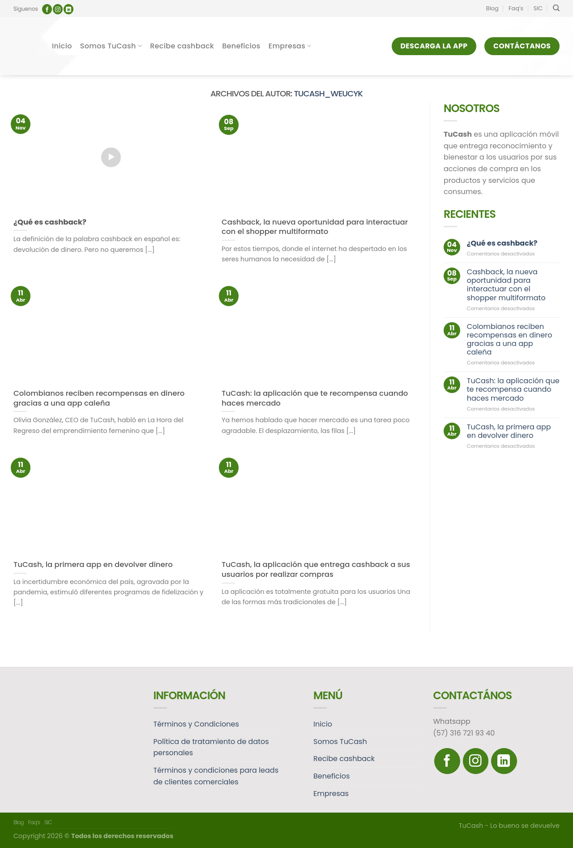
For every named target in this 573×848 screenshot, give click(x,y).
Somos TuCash (111, 46)
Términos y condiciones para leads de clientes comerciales (216, 776)
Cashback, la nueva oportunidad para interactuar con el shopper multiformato (506, 285)
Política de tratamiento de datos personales (211, 747)
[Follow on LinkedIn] (68, 9)
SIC (538, 8)
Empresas (290, 46)
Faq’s (516, 8)
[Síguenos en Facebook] (47, 9)
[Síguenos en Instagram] (58, 9)
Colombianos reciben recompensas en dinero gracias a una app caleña (509, 339)
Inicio (62, 46)
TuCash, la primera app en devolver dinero (509, 431)
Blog (492, 8)
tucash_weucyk (328, 93)
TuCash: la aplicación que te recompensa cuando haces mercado (513, 390)
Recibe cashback (182, 46)
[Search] (556, 8)
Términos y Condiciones (196, 724)
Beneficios (241, 46)
